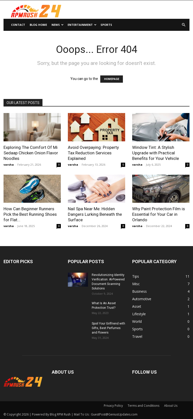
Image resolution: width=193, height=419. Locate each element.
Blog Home (38, 25)
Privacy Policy (113, 405)
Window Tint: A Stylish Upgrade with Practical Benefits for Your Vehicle (155, 153)
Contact (18, 25)
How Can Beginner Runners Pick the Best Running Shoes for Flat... (30, 214)
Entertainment (82, 25)
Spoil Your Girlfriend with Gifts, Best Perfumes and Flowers (108, 328)
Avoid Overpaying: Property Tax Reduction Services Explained (93, 153)
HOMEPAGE (111, 79)
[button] (183, 25)
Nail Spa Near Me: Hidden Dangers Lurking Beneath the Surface (95, 214)
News (58, 25)
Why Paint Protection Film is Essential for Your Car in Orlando (158, 214)
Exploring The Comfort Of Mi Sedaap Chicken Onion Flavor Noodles (31, 153)
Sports (106, 25)
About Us (170, 405)
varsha (9, 164)
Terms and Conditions (143, 405)
